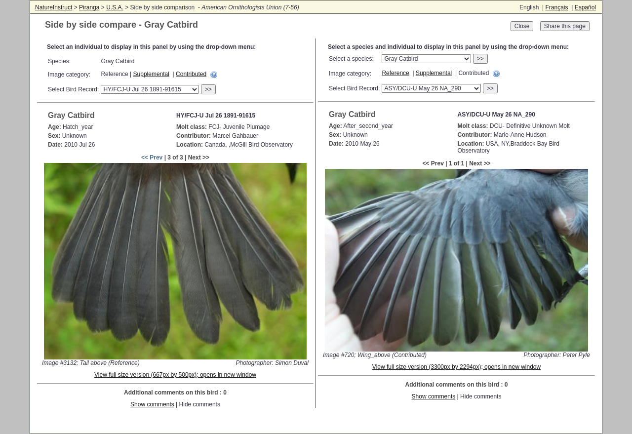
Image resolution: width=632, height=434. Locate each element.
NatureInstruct (53, 7)
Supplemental (151, 74)
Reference (395, 73)
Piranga (89, 7)
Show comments (152, 404)
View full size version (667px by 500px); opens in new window (175, 374)
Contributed (191, 74)
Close (522, 26)
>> (208, 89)
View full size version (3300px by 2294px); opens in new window (456, 366)
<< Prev (151, 157)
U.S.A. (114, 7)
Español (585, 7)
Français (556, 7)
